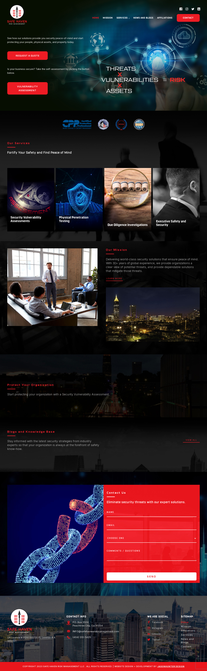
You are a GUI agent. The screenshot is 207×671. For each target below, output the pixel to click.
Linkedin (156, 633)
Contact (188, 18)
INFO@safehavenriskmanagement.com (96, 631)
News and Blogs (143, 18)
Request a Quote (27, 56)
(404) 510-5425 (82, 637)
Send (151, 576)
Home (95, 18)
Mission (108, 18)
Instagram (157, 628)
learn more (114, 278)
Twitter (156, 639)
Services (122, 18)
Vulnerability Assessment (27, 89)
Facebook (157, 622)
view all (191, 440)
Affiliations (164, 18)
